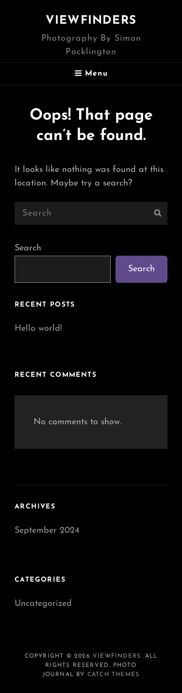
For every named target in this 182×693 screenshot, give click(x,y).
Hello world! (38, 328)
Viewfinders (91, 21)
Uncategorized (43, 603)
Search (28, 248)
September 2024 (47, 530)
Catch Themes (113, 675)
